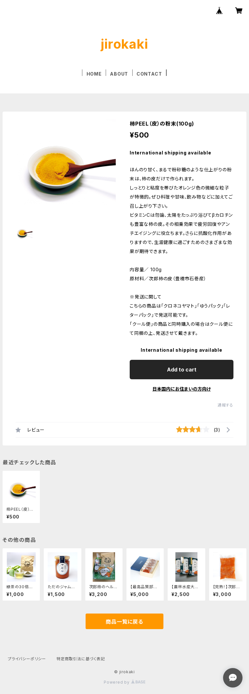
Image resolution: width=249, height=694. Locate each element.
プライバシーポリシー (27, 658)
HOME (94, 74)
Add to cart (181, 369)
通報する (225, 405)
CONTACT (149, 74)
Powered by (124, 682)
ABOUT (119, 74)
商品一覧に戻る (124, 621)
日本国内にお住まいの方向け (181, 389)
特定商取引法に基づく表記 (80, 658)
